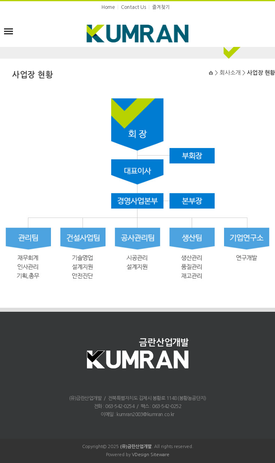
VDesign (140, 454)
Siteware (159, 454)
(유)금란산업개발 (136, 446)
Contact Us (133, 7)
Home (108, 7)
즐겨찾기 (161, 7)
